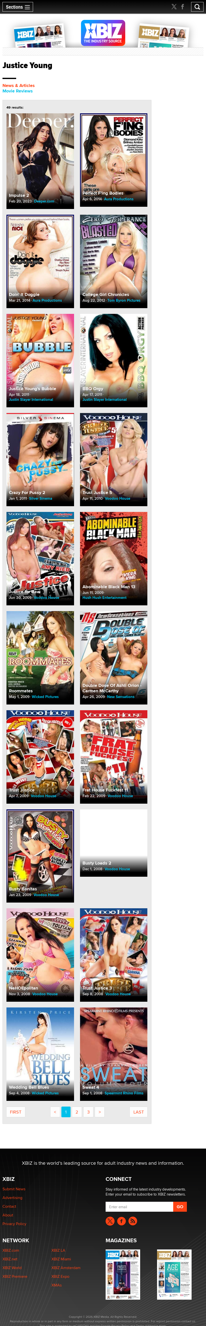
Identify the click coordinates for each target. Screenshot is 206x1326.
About (7, 1215)
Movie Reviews (17, 91)
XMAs (56, 1285)
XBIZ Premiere (14, 1276)
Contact (9, 1206)
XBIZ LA (58, 1250)
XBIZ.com (10, 1250)
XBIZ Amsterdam (66, 1268)
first (15, 1112)
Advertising (12, 1198)
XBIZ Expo (60, 1276)
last (138, 1112)
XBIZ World (12, 1268)
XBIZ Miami (61, 1259)
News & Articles (18, 85)
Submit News (13, 1189)
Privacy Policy (14, 1224)
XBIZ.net (9, 1259)
